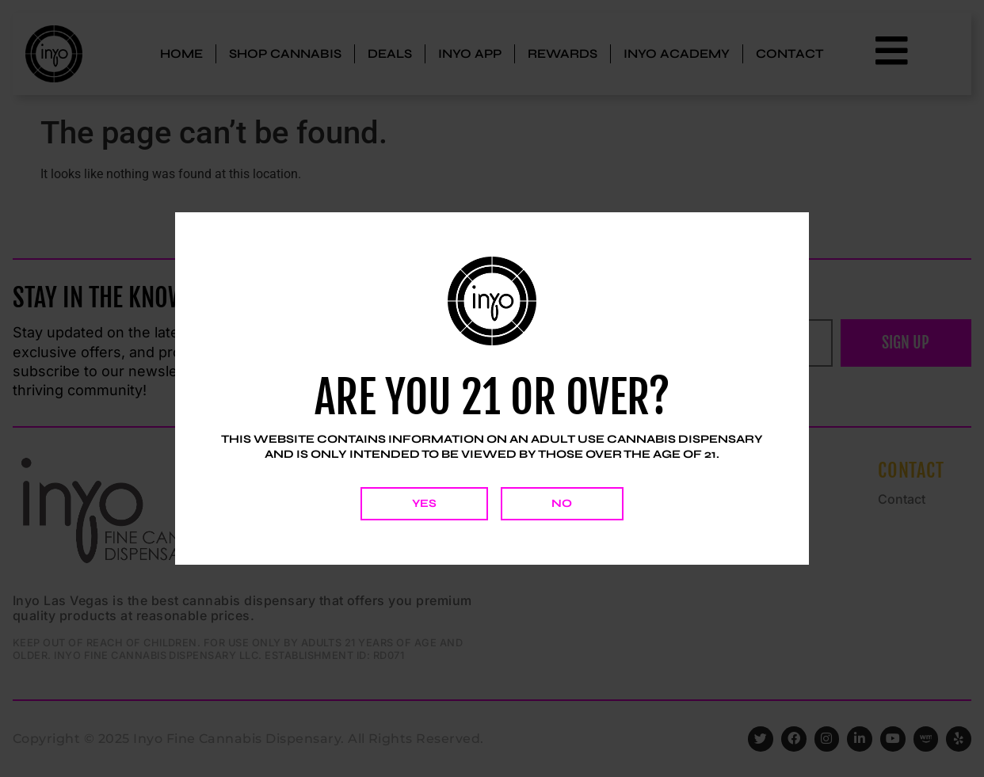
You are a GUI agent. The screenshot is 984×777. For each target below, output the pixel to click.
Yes (423, 503)
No (563, 503)
